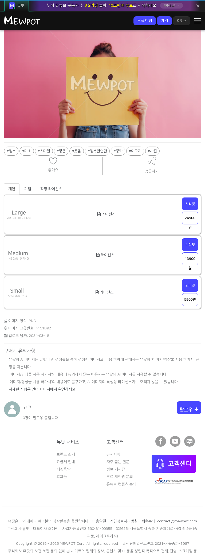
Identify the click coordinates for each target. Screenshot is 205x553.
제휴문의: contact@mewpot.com (169, 499)
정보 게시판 (116, 447)
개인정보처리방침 (124, 499)
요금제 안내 (66, 439)
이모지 (136, 128)
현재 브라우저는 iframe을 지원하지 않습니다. (53, 138)
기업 (27, 166)
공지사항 (113, 432)
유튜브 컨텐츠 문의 (121, 461)
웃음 (77, 128)
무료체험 (144, 20)
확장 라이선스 (51, 166)
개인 (11, 166)
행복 (12, 128)
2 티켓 (190, 263)
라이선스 (106, 191)
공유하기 (152, 142)
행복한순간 (98, 128)
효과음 (62, 454)
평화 (119, 128)
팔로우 (189, 387)
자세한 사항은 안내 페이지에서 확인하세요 (42, 367)
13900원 (190, 238)
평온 (62, 128)
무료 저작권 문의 (120, 454)
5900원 (190, 277)
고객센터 (174, 441)
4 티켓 (190, 222)
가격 (164, 20)
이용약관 (99, 499)
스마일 (45, 128)
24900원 (190, 197)
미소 (27, 128)
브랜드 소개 (66, 432)
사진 (153, 128)
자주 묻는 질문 (118, 439)
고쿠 (27, 385)
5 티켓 (190, 181)
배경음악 (63, 447)
